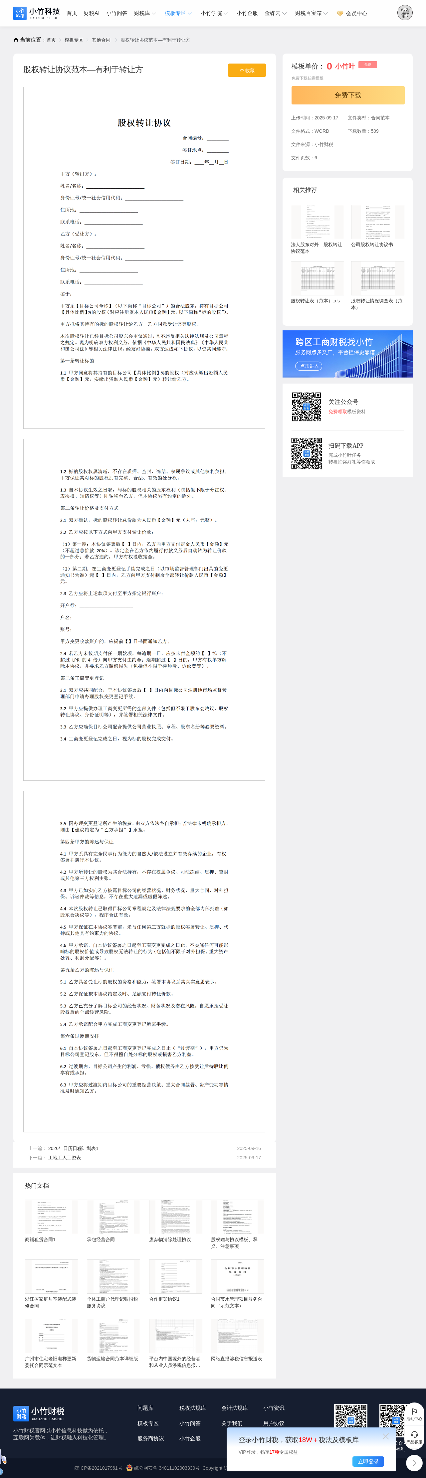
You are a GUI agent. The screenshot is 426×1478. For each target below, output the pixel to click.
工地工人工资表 (64, 1157)
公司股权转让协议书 (377, 226)
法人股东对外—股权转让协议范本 (317, 229)
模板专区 (179, 13)
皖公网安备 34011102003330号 (163, 1468)
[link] (51, 40)
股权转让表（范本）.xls (317, 282)
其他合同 (102, 40)
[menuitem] (74, 13)
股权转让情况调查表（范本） (377, 285)
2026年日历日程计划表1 (73, 1148)
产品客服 (414, 1437)
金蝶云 (277, 13)
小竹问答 (116, 13)
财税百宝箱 (312, 13)
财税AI (92, 13)
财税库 (146, 13)
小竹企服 (247, 13)
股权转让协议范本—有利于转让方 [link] (155, 40)
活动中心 (414, 1414)
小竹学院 (215, 13)
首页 (72, 13)
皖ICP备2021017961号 (98, 1468)
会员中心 (351, 13)
